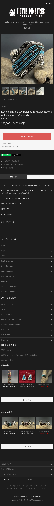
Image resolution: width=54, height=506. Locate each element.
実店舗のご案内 (7, 360)
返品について (6, 143)
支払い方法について (18, 486)
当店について (6, 350)
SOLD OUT (26, 136)
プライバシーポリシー (30, 488)
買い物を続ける (6, 168)
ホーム (4, 99)
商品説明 (13, 177)
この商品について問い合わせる (11, 164)
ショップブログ (42, 488)
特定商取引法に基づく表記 (11, 146)
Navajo (10, 99)
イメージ (40, 177)
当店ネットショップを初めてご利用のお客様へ (19, 355)
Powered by (27, 500)
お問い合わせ (32, 479)
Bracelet (15, 99)
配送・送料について (31, 486)
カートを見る (5, 479)
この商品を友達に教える (9, 161)
